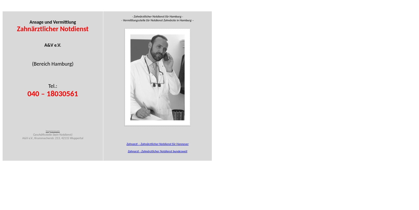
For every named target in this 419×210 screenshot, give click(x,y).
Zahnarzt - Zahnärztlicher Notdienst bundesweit (157, 151)
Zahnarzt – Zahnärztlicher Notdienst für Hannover (158, 144)
